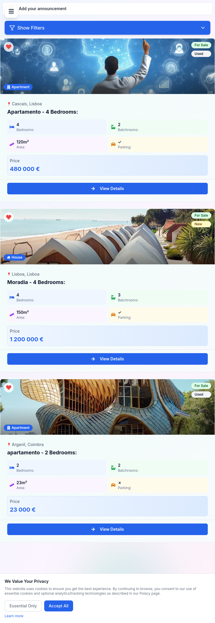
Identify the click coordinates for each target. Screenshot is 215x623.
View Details (107, 188)
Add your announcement (37, 7)
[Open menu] (11, 11)
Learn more (14, 616)
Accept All (58, 605)
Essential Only (23, 605)
